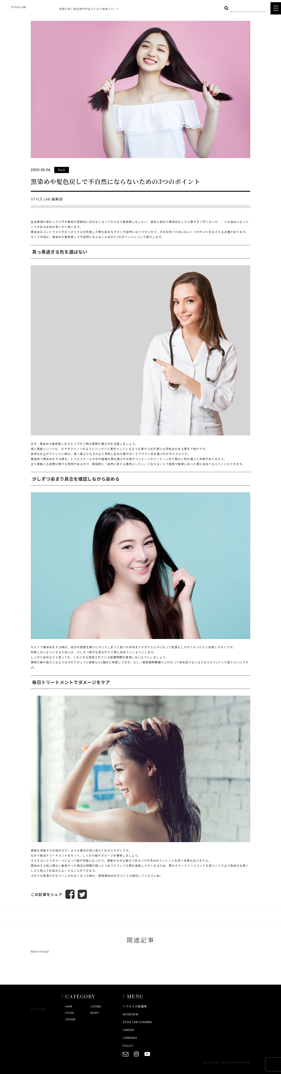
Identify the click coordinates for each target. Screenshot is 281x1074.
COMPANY (130, 1038)
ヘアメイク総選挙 (135, 1006)
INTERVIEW (130, 1014)
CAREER (128, 1030)
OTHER (70, 1019)
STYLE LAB (18, 7)
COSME (96, 1006)
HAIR (68, 1006)
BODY (95, 1013)
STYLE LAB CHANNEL (138, 1022)
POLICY (128, 1045)
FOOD (69, 1013)
